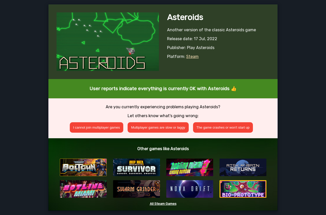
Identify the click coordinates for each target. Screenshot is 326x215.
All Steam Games (163, 204)
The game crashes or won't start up (223, 127)
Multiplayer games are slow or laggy (158, 127)
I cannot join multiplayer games (96, 127)
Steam (192, 56)
